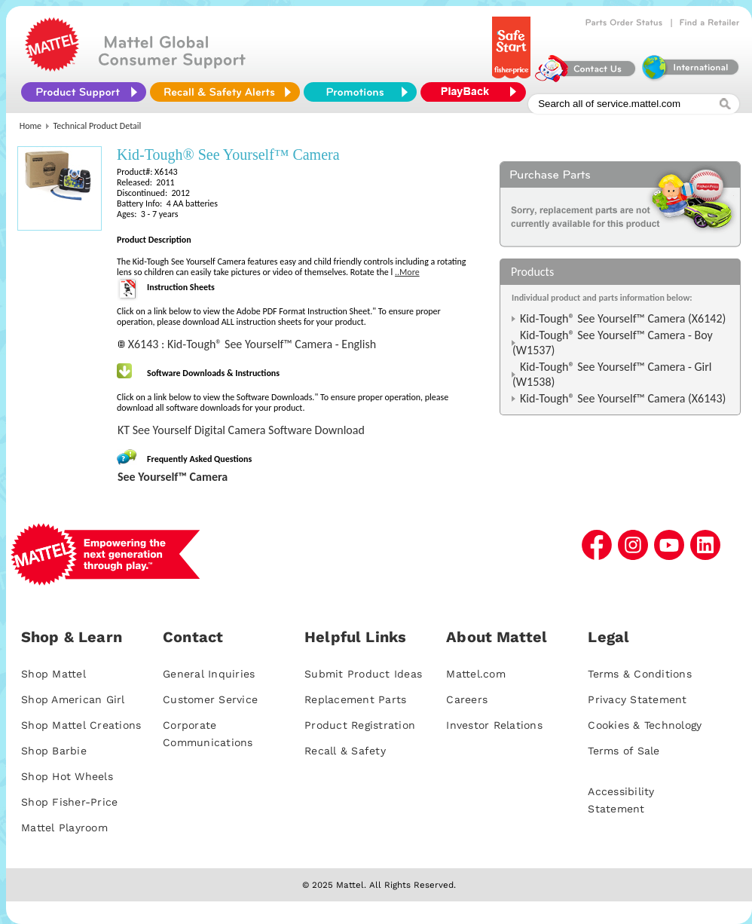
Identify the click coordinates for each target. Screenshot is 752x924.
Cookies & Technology (645, 725)
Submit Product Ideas (363, 674)
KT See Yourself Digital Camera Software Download (241, 430)
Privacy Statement (637, 699)
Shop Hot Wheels (67, 776)
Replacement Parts (355, 699)
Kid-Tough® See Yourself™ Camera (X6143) (623, 398)
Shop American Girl (73, 699)
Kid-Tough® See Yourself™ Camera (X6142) (623, 318)
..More (407, 272)
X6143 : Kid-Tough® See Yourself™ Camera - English (252, 344)
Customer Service (210, 699)
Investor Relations (494, 725)
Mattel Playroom (64, 828)
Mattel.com (476, 674)
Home (30, 126)
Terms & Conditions (640, 674)
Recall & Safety (345, 751)
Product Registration (359, 725)
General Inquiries (209, 674)
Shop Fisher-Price (69, 802)
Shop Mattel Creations (81, 725)
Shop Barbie (54, 751)
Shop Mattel (53, 674)
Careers (467, 699)
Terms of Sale (623, 751)
